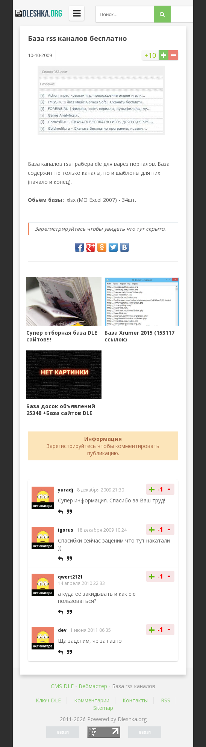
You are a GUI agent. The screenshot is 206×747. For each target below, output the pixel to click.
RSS (165, 700)
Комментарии (91, 700)
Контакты (135, 700)
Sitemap (103, 707)
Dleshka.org (37, 13)
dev (62, 630)
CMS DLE (62, 686)
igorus (65, 530)
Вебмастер (93, 686)
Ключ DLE (48, 700)
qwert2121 (70, 577)
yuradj (65, 490)
